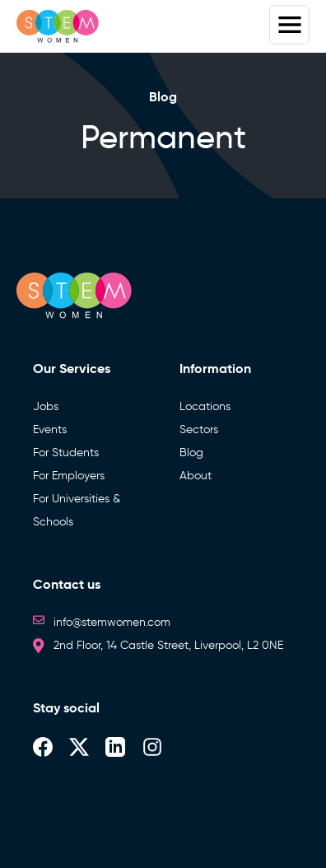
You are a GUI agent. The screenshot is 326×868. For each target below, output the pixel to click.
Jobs (45, 406)
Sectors (198, 429)
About (195, 476)
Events (50, 429)
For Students (66, 453)
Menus (289, 24)
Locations (205, 406)
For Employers (69, 476)
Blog (191, 453)
